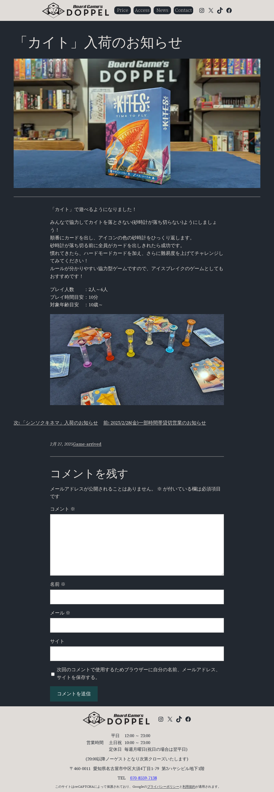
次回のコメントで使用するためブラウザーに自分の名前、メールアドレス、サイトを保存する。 (138, 673)
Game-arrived (87, 444)
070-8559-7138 (143, 778)
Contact (183, 10)
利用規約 (188, 787)
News (162, 10)
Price (122, 10)
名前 (58, 584)
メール (60, 612)
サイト (57, 641)
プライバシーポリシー (163, 787)
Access (142, 10)
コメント (62, 509)
